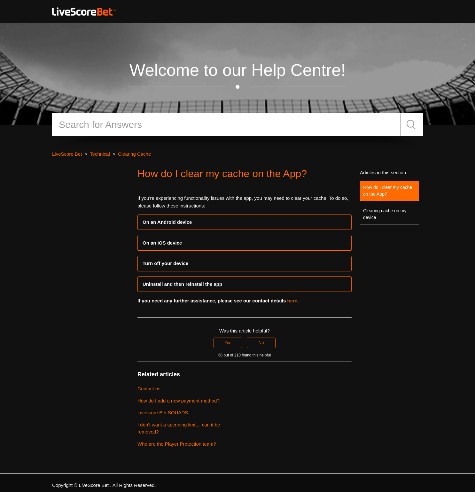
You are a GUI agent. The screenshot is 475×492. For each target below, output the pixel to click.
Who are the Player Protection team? (176, 444)
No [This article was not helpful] (261, 342)
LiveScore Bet (67, 154)
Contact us (148, 388)
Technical (100, 154)
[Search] (226, 124)
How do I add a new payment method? (178, 400)
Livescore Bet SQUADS (162, 412)
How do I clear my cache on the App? (387, 191)
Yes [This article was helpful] (227, 342)
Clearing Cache (134, 154)
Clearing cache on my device (384, 214)
